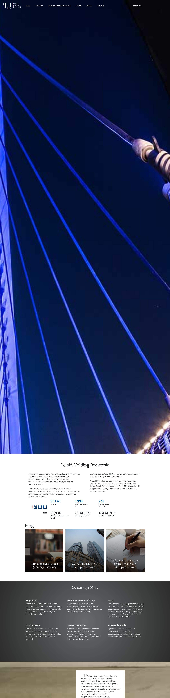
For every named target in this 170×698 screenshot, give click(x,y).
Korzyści (39, 6)
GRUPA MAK (137, 6)
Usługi (78, 6)
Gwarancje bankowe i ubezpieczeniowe (85, 565)
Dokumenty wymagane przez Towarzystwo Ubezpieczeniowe (125, 564)
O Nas (28, 6)
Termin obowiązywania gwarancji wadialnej (44, 565)
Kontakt (100, 6)
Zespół (89, 6)
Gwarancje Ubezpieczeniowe (59, 6)
